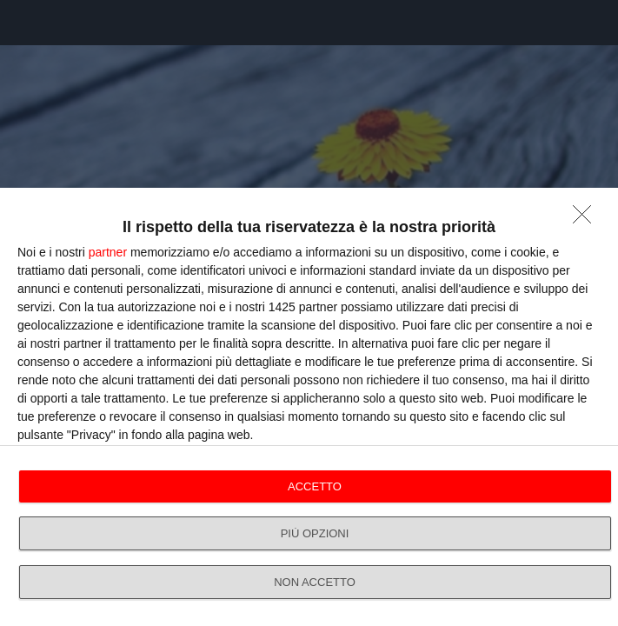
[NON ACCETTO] (587, 219)
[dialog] (309, 407)
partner (108, 252)
